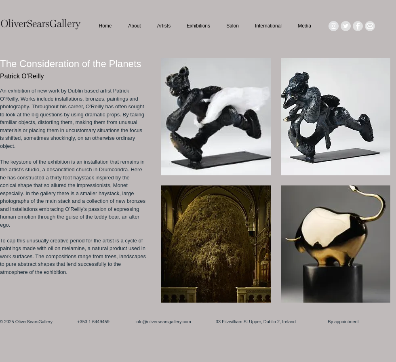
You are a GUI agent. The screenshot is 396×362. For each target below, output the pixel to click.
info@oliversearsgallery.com (163, 321)
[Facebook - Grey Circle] (358, 26)
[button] (216, 116)
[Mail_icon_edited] (370, 26)
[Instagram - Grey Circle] (334, 26)
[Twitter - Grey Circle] (346, 26)
